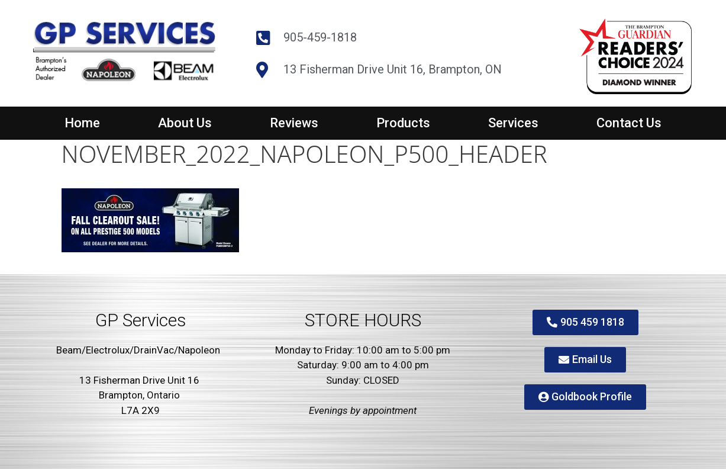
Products (403, 122)
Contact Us (629, 122)
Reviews (294, 122)
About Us (185, 122)
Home (82, 122)
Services (513, 122)
